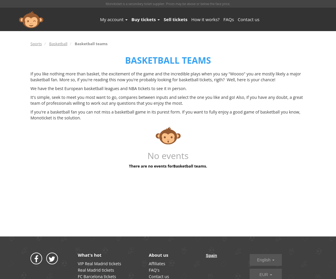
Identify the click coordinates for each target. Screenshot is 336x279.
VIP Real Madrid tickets (99, 263)
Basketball (58, 43)
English (266, 260)
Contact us (248, 19)
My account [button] (114, 19)
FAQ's (154, 270)
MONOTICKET (31, 20)
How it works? (205, 19)
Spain (211, 255)
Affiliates (157, 263)
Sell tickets (175, 19)
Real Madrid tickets (96, 270)
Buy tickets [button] (145, 19)
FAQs (228, 19)
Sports (36, 43)
